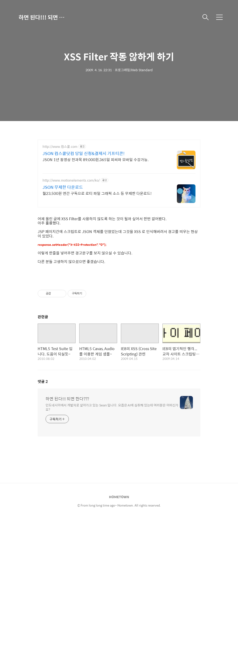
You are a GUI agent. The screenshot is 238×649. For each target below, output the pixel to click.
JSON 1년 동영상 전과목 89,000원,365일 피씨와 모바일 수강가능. (96, 159)
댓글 (43, 512)
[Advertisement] (119, 244)
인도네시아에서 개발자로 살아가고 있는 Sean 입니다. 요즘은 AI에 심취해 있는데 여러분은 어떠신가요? (112, 537)
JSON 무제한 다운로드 (63, 187)
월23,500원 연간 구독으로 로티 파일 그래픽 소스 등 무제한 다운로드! (97, 193)
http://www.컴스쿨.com (60, 147)
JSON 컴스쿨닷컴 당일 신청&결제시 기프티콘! (84, 153)
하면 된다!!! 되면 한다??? (42, 17)
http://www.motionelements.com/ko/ (71, 180)
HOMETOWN (119, 627)
